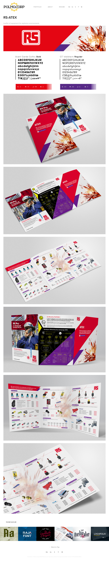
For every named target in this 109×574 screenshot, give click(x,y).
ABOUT (50, 7)
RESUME (62, 7)
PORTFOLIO (37, 7)
